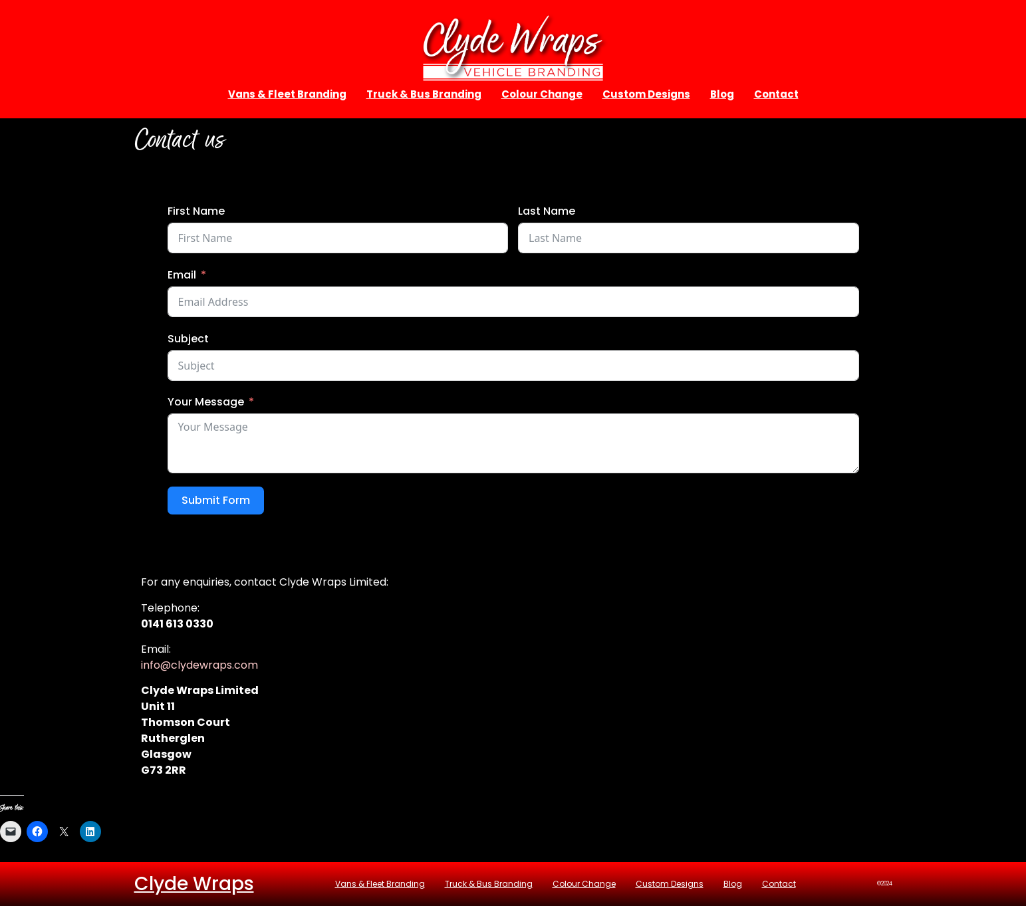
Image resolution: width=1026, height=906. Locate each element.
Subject (188, 338)
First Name (196, 211)
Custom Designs (646, 94)
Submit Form (216, 500)
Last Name (546, 211)
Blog (722, 94)
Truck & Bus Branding (423, 94)
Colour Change (541, 94)
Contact (776, 94)
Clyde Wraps (194, 884)
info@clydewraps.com (199, 665)
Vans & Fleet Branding (287, 94)
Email (182, 275)
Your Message (206, 401)
